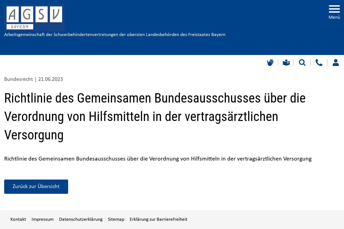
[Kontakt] (318, 62)
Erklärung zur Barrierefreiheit (158, 219)
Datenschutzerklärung (80, 219)
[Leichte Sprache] (285, 62)
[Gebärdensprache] (269, 62)
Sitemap (116, 219)
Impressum (43, 219)
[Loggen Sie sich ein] (335, 62)
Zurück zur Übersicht (36, 186)
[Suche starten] (302, 62)
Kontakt (18, 219)
